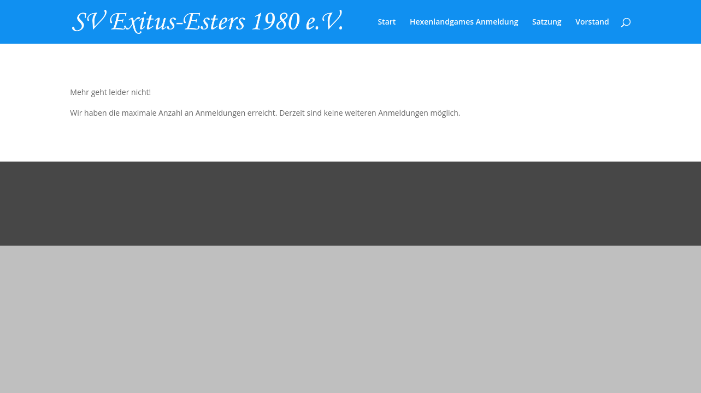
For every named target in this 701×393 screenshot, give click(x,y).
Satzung (547, 22)
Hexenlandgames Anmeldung (464, 22)
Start (387, 22)
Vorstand (592, 22)
